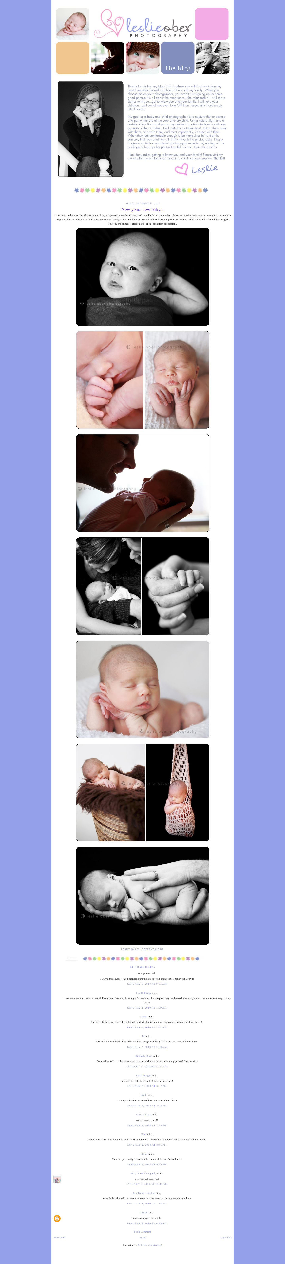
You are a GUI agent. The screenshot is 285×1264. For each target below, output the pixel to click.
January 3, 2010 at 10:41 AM (147, 1183)
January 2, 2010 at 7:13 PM (147, 1125)
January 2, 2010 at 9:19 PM (147, 1164)
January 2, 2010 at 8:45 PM (147, 1144)
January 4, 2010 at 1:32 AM (147, 1203)
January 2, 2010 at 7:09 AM (147, 1007)
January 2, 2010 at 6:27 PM (147, 1085)
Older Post (226, 1237)
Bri (143, 1036)
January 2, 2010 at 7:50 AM (147, 1046)
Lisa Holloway (143, 992)
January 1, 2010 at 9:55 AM (147, 983)
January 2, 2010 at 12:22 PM (146, 1066)
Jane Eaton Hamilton (143, 1192)
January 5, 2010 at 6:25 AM (147, 1223)
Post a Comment (142, 1231)
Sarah (144, 1094)
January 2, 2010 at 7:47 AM (147, 1027)
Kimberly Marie (143, 1055)
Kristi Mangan (143, 1075)
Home (143, 1237)
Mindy (143, 1016)
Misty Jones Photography (143, 1173)
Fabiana (144, 1153)
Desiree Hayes (143, 1114)
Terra (143, 1134)
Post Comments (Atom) (149, 1244)
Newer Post (59, 1237)
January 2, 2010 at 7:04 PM (147, 1105)
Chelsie (143, 1212)
